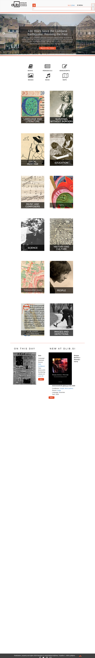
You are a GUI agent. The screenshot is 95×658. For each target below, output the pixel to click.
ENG (73, 5)
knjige (59, 390)
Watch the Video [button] (47, 48)
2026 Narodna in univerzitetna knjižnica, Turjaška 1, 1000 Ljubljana (54, 655)
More (41, 379)
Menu (80, 5)
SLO (69, 5)
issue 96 (40, 376)
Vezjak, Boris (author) (66, 388)
